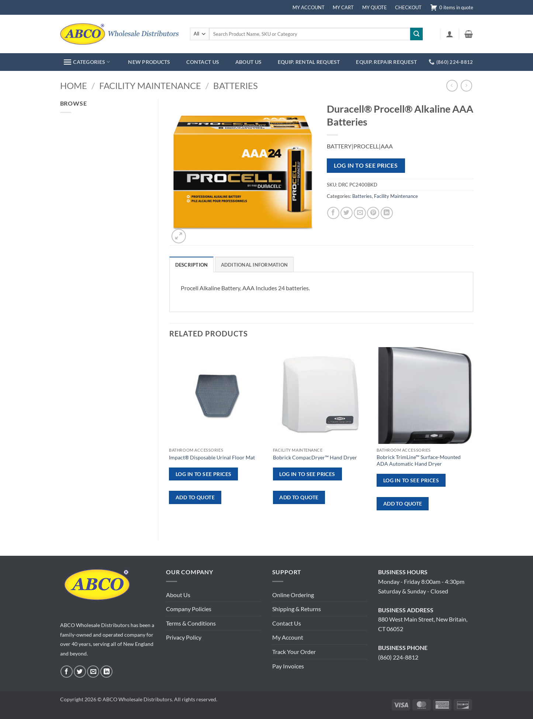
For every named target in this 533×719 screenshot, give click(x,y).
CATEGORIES (87, 61)
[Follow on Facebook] (66, 671)
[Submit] (416, 34)
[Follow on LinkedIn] (106, 671)
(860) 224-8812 (398, 657)
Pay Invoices (288, 666)
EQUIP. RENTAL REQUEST (309, 62)
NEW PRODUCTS (149, 62)
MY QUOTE (374, 7)
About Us (178, 594)
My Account (287, 637)
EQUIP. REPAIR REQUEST (386, 62)
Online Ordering (293, 594)
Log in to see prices (366, 165)
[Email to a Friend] (360, 213)
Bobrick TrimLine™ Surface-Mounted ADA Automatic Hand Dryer (419, 460)
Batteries (235, 85)
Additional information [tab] (254, 265)
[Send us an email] (93, 671)
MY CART (343, 7)
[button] (449, 34)
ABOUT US (248, 62)
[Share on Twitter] (346, 213)
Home (73, 85)
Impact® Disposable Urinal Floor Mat (212, 457)
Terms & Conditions (191, 623)
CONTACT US (202, 62)
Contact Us (286, 623)
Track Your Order (294, 651)
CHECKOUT (408, 7)
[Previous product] (466, 85)
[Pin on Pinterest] (373, 213)
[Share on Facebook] (333, 213)
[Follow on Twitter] (80, 671)
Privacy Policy (183, 637)
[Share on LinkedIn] (387, 213)
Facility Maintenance (150, 85)
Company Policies (188, 608)
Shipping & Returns (296, 608)
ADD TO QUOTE (195, 497)
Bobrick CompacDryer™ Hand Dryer (315, 457)
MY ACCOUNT (309, 7)
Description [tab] (191, 265)
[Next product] (452, 85)
